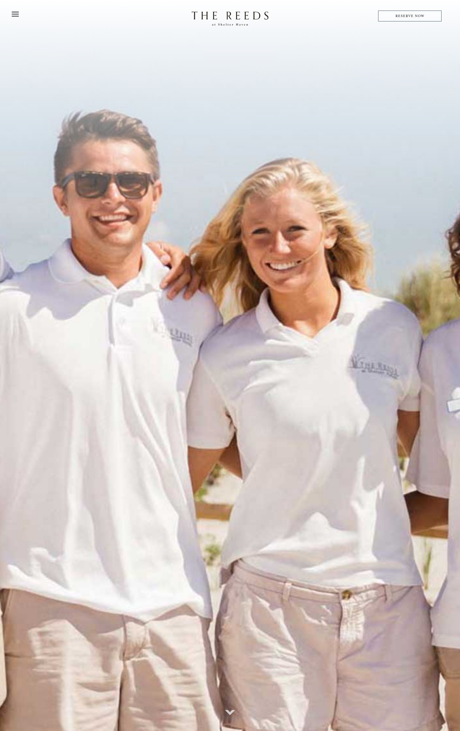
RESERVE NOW (409, 16)
